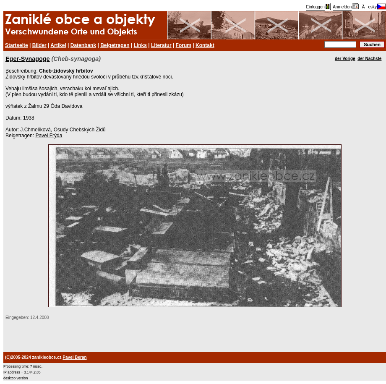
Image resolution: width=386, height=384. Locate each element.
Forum (183, 45)
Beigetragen (114, 45)
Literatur (161, 45)
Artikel (58, 45)
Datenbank (83, 45)
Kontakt (205, 45)
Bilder (39, 45)
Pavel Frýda (48, 135)
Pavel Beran (74, 357)
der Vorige (345, 58)
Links (140, 45)
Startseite (16, 45)
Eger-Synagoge (27, 58)
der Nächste (369, 58)
